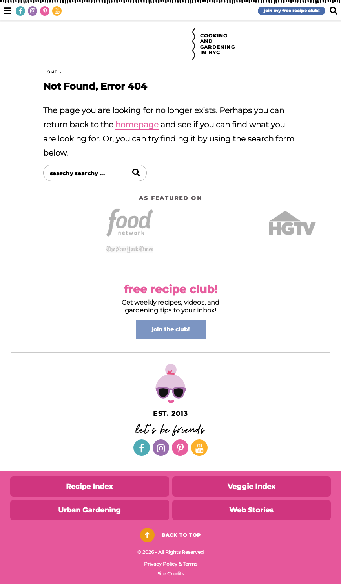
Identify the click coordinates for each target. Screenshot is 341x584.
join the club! (171, 329)
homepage (137, 124)
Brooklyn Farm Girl (147, 43)
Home (50, 72)
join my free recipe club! (291, 10)
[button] (7, 9)
